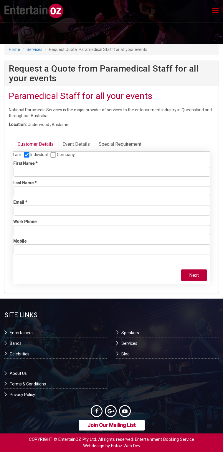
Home (14, 49)
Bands (16, 343)
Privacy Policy (22, 394)
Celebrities (19, 354)
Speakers (130, 332)
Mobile (20, 241)
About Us (18, 373)
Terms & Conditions (28, 384)
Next (194, 275)
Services (34, 49)
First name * (25, 163)
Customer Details (36, 144)
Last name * (25, 183)
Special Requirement (120, 144)
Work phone (25, 221)
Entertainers (21, 332)
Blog (125, 354)
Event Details (76, 144)
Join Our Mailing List (111, 425)
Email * (20, 202)
